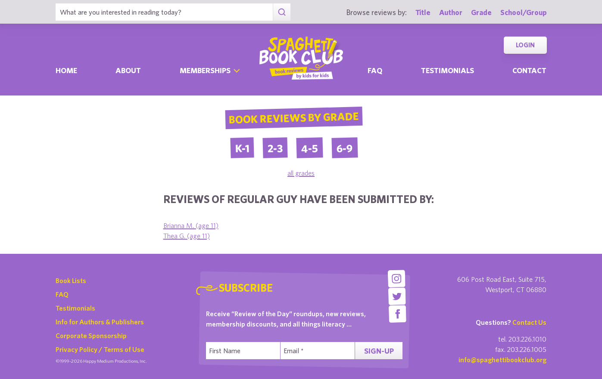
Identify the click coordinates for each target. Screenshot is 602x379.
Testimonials (447, 70)
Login (525, 45)
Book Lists (71, 280)
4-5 (309, 148)
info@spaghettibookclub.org (502, 360)
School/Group (523, 12)
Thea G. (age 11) (186, 236)
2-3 (275, 148)
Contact (529, 70)
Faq (375, 70)
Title (422, 12)
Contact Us (529, 322)
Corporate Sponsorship (91, 335)
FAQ (62, 294)
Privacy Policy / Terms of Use (100, 349)
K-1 (242, 148)
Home (66, 70)
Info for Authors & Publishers (100, 322)
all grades (301, 173)
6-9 (344, 148)
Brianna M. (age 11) (190, 225)
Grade (481, 12)
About (128, 70)
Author (450, 12)
